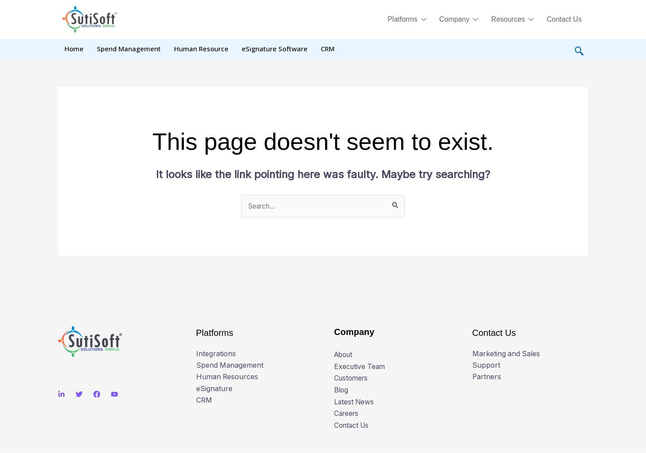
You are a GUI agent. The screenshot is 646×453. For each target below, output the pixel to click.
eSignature (214, 389)
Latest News (354, 401)
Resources (510, 20)
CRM (327, 48)
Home (74, 48)
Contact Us (563, 19)
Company (455, 20)
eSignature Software (275, 48)
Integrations (216, 354)
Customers (352, 378)
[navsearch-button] (579, 49)
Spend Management (129, 48)
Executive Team (360, 366)
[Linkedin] (61, 394)
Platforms (402, 20)
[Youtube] (114, 394)
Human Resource (201, 48)
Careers (347, 413)
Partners (487, 377)
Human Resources (227, 377)
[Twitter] (79, 394)
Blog (341, 389)
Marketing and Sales (506, 354)
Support (486, 366)
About (344, 354)
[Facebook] (96, 394)
